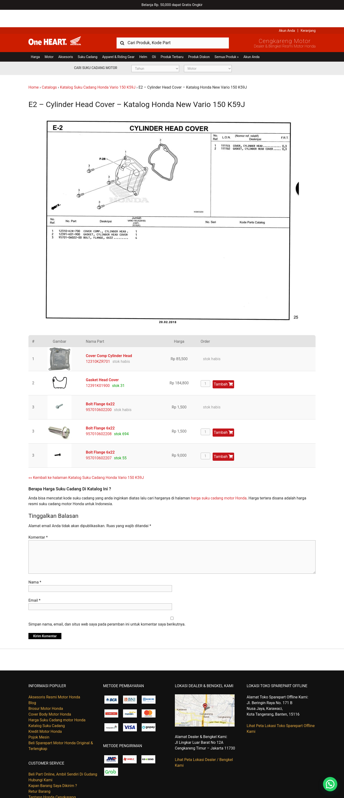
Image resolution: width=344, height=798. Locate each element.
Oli (154, 39)
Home (33, 70)
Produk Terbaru (172, 39)
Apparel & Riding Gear (118, 39)
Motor (49, 39)
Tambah (223, 366)
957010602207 (99, 440)
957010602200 (99, 392)
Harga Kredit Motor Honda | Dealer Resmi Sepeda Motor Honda (63, 25)
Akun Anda (287, 13)
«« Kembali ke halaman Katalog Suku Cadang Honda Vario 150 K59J (86, 460)
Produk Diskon (199, 39)
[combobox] (172, 25)
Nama (34, 565)
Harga (35, 39)
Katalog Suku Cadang (46, 708)
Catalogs (49, 70)
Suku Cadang (87, 39)
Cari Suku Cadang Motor (95, 50)
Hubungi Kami (40, 762)
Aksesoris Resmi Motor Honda (54, 679)
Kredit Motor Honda (45, 714)
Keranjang (308, 13)
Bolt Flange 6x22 (100, 386)
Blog (32, 685)
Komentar (38, 520)
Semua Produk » (227, 39)
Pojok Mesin (38, 720)
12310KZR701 (98, 344)
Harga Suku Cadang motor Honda (57, 702)
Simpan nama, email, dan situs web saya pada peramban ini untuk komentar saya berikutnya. (106, 607)
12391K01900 (98, 368)
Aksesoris (65, 39)
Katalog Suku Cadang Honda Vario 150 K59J (97, 70)
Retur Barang (39, 774)
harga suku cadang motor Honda (219, 480)
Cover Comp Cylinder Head (109, 338)
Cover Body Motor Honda (49, 697)
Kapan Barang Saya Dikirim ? (52, 768)
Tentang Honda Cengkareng (52, 779)
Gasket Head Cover (102, 362)
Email (34, 583)
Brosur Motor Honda (45, 691)
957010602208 (99, 416)
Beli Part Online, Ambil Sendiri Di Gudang (62, 757)
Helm (143, 39)
